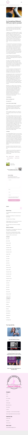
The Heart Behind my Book (14, 339)
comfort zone (17, 156)
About (7, 396)
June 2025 (7, 258)
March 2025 (8, 265)
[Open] (21, 2)
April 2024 (7, 289)
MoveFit (7, 308)
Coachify (7, 433)
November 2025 (8, 249)
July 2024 (7, 282)
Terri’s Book (8, 407)
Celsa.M (7, 234)
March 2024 (8, 291)
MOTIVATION (8, 19)
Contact (7, 409)
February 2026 (8, 243)
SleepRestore (8, 315)
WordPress (13, 433)
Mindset (7, 304)
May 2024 (7, 287)
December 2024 (8, 271)
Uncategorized (8, 319)
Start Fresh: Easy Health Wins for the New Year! (14, 369)
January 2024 (8, 296)
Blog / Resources (8, 405)
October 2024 (8, 276)
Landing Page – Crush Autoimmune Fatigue (13, 411)
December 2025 (8, 247)
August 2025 (8, 254)
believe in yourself (11, 156)
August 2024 (8, 280)
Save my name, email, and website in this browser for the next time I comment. (14, 197)
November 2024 (8, 274)
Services (7, 400)
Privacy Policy (8, 418)
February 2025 (8, 267)
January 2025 (8, 269)
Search (7, 206)
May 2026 (7, 238)
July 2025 (7, 256)
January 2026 (8, 245)
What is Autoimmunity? (13, 234)
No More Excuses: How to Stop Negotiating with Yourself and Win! (14, 354)
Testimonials (8, 402)
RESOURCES (8, 313)
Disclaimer (7, 420)
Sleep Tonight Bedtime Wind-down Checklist (13, 413)
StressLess (8, 317)
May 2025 (7, 260)
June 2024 (7, 285)
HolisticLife (8, 302)
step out (8, 159)
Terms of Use (8, 422)
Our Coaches (8, 398)
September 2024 (9, 278)
